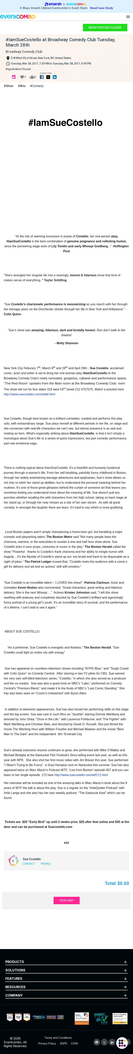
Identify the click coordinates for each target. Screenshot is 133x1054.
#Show (8, 86)
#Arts (22, 86)
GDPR (63, 1043)
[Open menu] (128, 16)
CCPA (74, 1043)
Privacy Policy (47, 1043)
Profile (46, 863)
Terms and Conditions (58, 1037)
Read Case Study (101, 8)
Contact (29, 863)
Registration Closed (105, 27)
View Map (66, 900)
